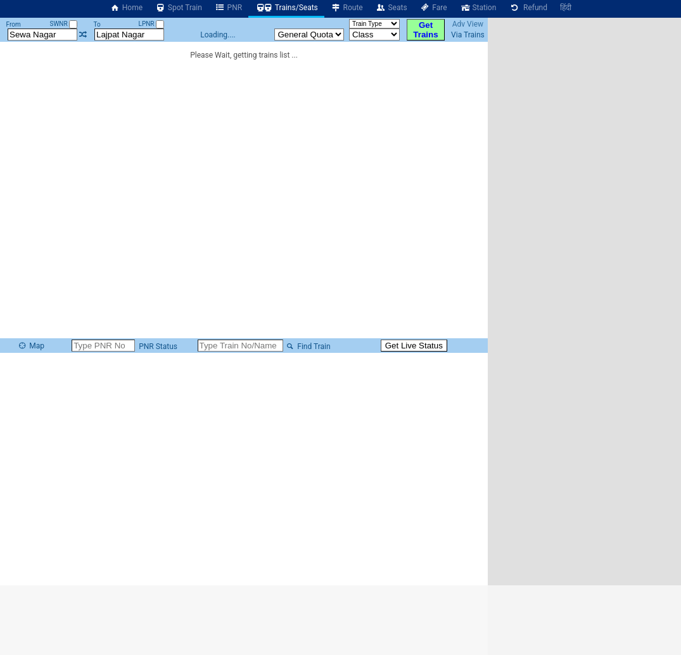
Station (478, 7)
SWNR (63, 23)
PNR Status (157, 346)
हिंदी (565, 7)
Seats (391, 7)
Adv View (467, 24)
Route (347, 7)
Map (31, 345)
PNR (228, 7)
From (13, 24)
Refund (528, 7)
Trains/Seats (286, 7)
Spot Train (178, 7)
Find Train (308, 346)
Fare (433, 7)
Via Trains (468, 34)
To (96, 24)
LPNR (151, 23)
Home (126, 7)
